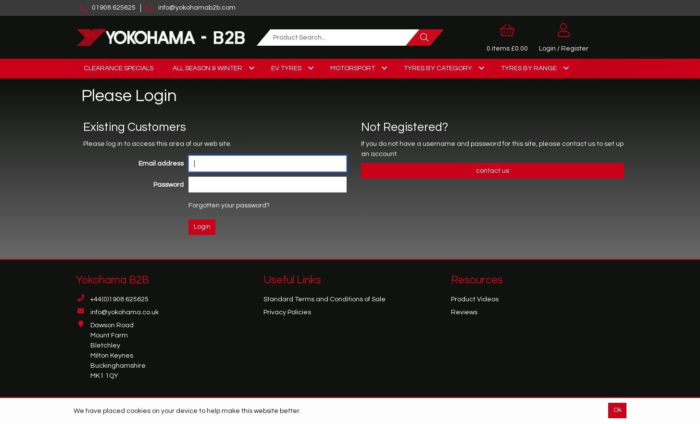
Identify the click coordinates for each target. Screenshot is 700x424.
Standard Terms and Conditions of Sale (324, 299)
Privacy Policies (287, 312)
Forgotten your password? (229, 205)
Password (168, 184)
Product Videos (475, 299)
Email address (161, 163)
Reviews (464, 312)
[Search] (424, 37)
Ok (617, 410)
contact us (579, 144)
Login (202, 226)
